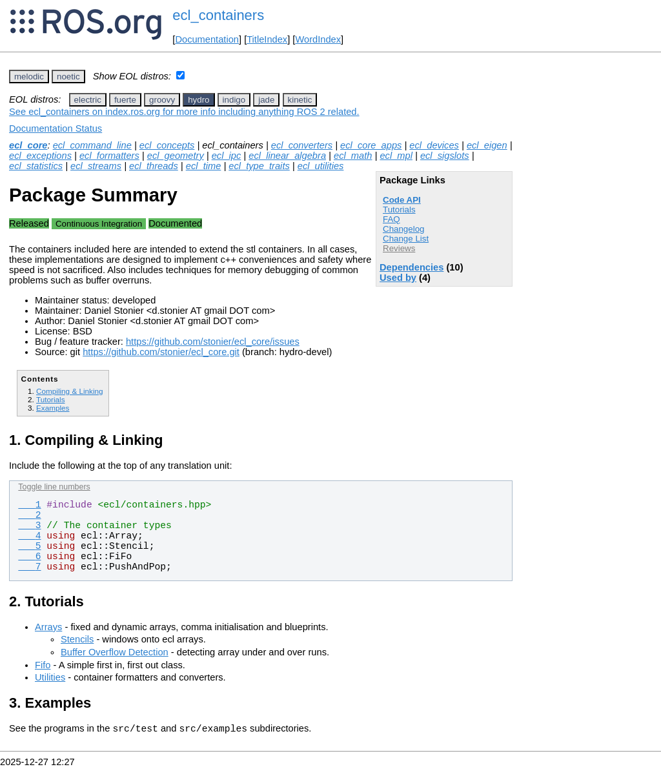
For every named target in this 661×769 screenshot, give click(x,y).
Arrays (48, 627)
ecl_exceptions (40, 155)
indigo (234, 100)
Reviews (399, 248)
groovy (162, 100)
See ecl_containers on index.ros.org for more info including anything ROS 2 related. (184, 112)
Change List (406, 238)
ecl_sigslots (444, 155)
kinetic (300, 100)
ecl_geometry (175, 155)
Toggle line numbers (54, 486)
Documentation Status (55, 128)
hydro (198, 100)
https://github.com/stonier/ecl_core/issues (213, 341)
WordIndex (318, 39)
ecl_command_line (92, 145)
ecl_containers (218, 15)
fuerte (125, 100)
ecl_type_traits (259, 166)
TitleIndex (267, 39)
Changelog (403, 229)
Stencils (77, 639)
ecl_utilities (321, 166)
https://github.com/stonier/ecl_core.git (161, 352)
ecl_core (28, 145)
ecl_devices (434, 145)
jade (266, 100)
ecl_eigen (487, 145)
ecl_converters (301, 145)
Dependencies (411, 267)
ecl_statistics (36, 166)
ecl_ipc (226, 155)
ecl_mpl (396, 155)
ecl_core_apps (371, 145)
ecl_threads (153, 166)
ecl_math (353, 155)
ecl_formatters (109, 155)
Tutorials (399, 209)
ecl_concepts (167, 145)
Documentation (207, 39)
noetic (68, 76)
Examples (52, 408)
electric (87, 100)
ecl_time (203, 166)
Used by (398, 277)
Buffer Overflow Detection (114, 652)
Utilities (50, 677)
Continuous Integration (99, 224)
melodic (29, 76)
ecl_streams (95, 166)
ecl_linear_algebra (287, 155)
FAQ (391, 219)
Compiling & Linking (69, 391)
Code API (402, 200)
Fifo (42, 665)
